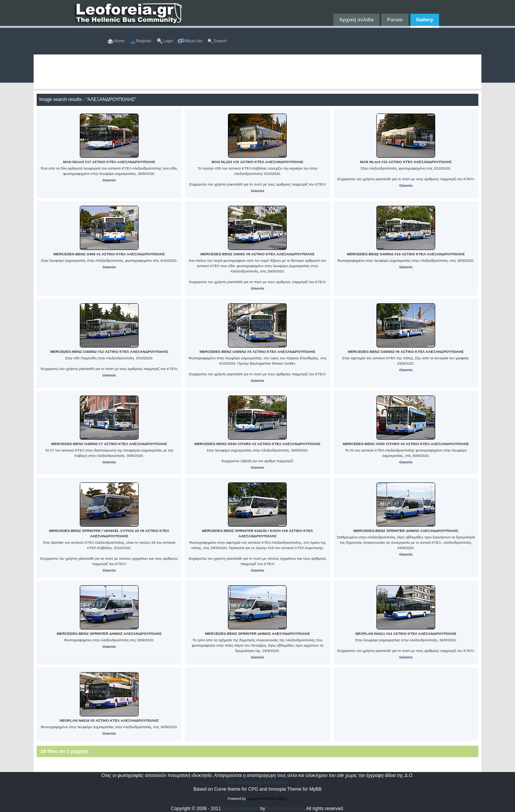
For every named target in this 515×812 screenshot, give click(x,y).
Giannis (109, 180)
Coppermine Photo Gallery (267, 799)
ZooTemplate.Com (285, 808)
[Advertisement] (258, 71)
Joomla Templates (240, 808)
